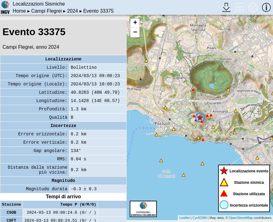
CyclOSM (199, 218)
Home (19, 11)
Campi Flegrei (46, 11)
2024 (72, 11)
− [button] (135, 32)
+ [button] (135, 23)
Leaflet (184, 218)
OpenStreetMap (241, 218)
